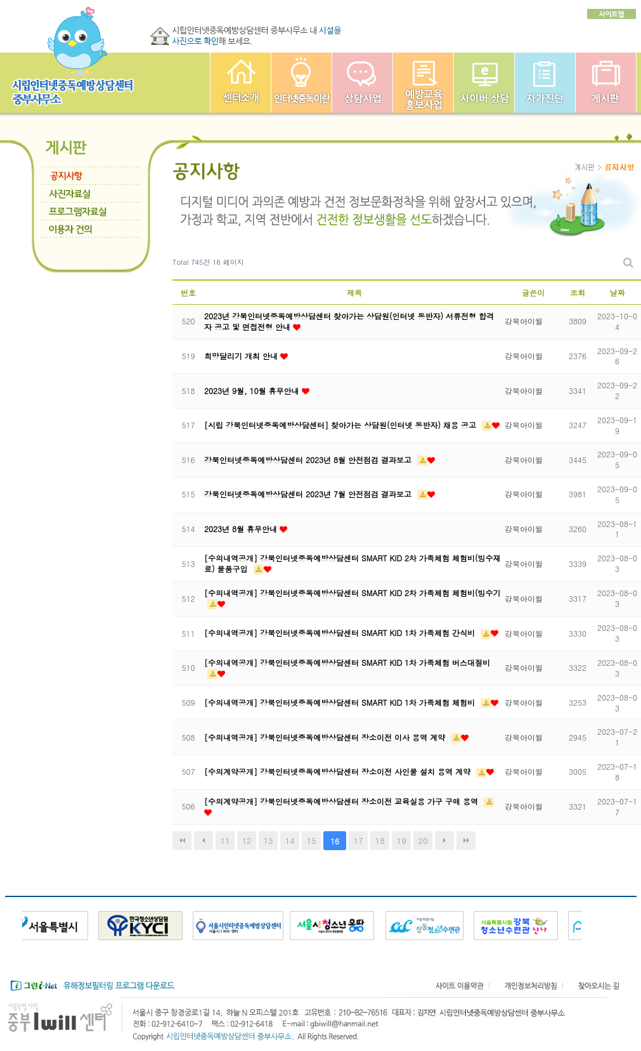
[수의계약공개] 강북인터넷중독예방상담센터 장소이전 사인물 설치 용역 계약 (338, 771)
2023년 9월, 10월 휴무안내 (253, 390)
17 (358, 840)
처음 (181, 840)
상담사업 (362, 83)
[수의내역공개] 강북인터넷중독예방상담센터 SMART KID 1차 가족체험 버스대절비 (347, 662)
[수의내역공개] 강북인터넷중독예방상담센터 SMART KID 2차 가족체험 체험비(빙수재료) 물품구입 (352, 563)
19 (401, 840)
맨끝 (466, 840)
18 (380, 840)
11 (225, 840)
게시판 (606, 83)
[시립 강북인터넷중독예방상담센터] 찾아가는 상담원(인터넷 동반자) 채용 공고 (341, 424)
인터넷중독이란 (301, 83)
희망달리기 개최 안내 (242, 355)
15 (311, 840)
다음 (444, 840)
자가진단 (545, 83)
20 (423, 840)
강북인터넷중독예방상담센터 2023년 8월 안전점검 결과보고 (309, 459)
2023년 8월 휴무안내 (242, 528)
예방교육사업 (423, 83)
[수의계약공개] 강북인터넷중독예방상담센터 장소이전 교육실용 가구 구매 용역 (342, 801)
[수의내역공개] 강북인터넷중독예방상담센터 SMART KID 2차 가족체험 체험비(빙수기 (352, 592)
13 (268, 840)
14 (290, 840)
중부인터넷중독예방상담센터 (240, 83)
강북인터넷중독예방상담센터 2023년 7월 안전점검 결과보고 (309, 493)
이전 (203, 840)
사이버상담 (484, 83)
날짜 (617, 292)
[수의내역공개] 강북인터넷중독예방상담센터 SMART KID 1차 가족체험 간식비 (340, 632)
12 (246, 840)
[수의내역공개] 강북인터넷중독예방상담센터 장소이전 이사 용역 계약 (326, 737)
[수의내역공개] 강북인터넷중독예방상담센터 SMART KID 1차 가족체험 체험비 (340, 702)
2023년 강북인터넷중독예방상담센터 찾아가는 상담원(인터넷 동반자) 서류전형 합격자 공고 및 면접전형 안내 (349, 321)
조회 (577, 292)
